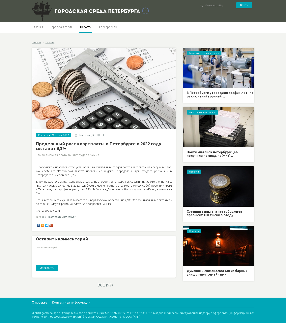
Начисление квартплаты (202, 112)
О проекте (39, 302)
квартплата (55, 217)
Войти (244, 5)
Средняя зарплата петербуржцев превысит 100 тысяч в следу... (214, 213)
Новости (85, 27)
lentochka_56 (87, 135)
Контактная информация (71, 302)
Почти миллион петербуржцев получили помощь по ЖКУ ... (212, 153)
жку (44, 217)
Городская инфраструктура (204, 53)
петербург (69, 217)
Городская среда (61, 27)
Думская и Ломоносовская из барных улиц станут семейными (217, 272)
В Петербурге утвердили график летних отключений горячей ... (220, 94)
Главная (38, 27)
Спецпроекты (108, 27)
